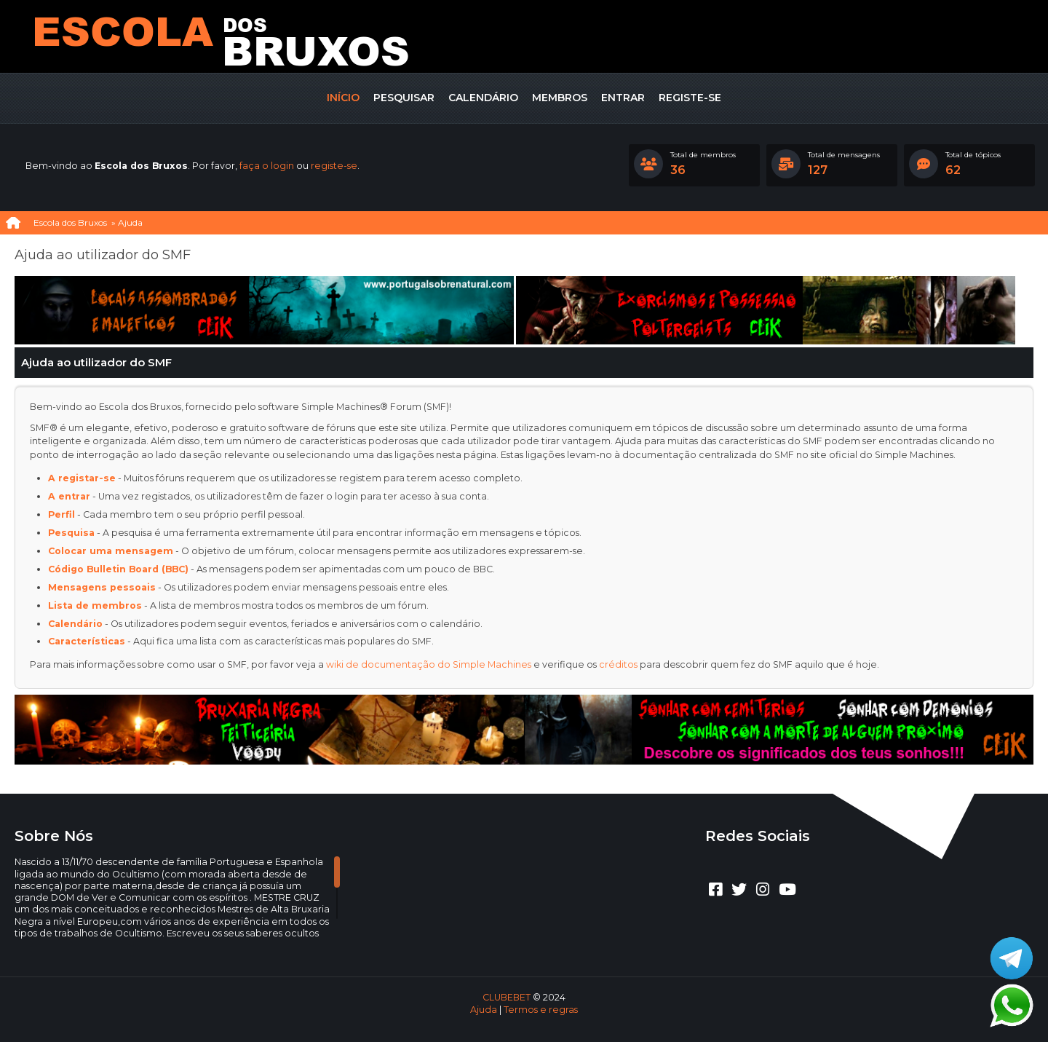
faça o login (266, 165)
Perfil (61, 514)
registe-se (334, 165)
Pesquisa (71, 532)
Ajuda (483, 1009)
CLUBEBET (507, 997)
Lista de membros (95, 605)
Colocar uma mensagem (110, 550)
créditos (618, 664)
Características (86, 641)
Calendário (75, 623)
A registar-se (82, 478)
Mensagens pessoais (102, 587)
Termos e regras (541, 1009)
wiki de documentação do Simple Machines (428, 664)
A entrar (69, 496)
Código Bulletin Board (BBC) (118, 569)
